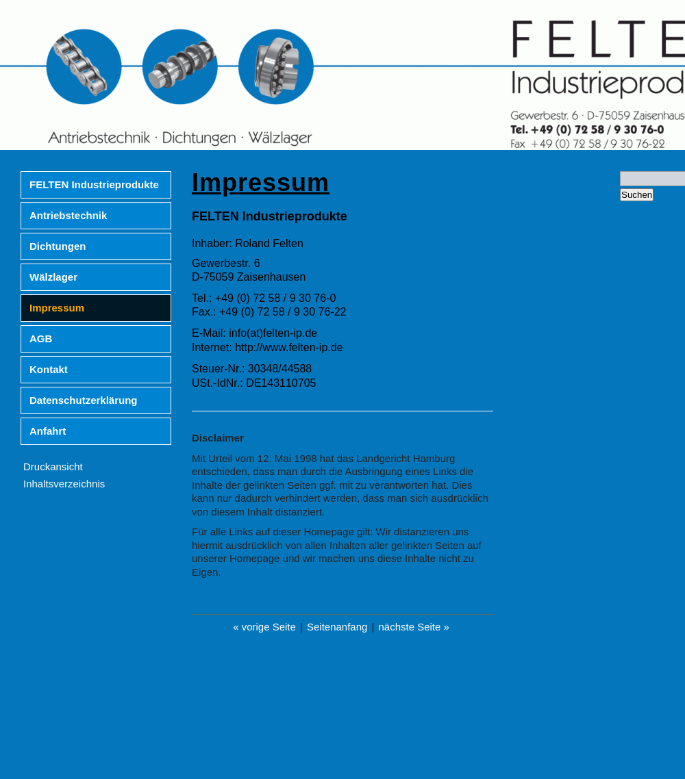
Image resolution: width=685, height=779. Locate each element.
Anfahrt (47, 431)
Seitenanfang (337, 627)
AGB (40, 338)
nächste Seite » (413, 627)
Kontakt (48, 369)
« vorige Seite (264, 627)
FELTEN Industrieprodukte (94, 184)
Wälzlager (53, 277)
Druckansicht (53, 466)
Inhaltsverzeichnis (64, 483)
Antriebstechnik (68, 215)
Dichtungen (57, 246)
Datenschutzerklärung (83, 400)
